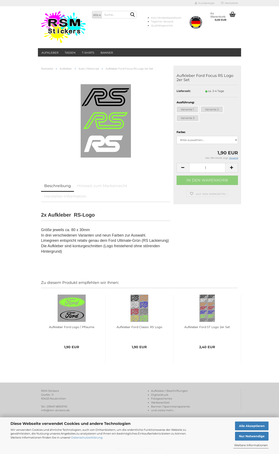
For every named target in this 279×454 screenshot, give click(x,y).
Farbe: (181, 132)
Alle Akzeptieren (252, 426)
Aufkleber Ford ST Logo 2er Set (207, 327)
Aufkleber (49, 52)
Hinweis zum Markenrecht (102, 186)
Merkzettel (229, 3)
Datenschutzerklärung (86, 437)
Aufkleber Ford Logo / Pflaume (71, 327)
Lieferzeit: (184, 91)
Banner (107, 52)
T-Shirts (88, 52)
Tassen (70, 52)
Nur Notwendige (252, 436)
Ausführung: (185, 102)
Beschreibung (57, 186)
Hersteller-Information (65, 196)
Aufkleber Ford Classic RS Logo (139, 327)
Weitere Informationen (251, 445)
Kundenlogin (205, 3)
